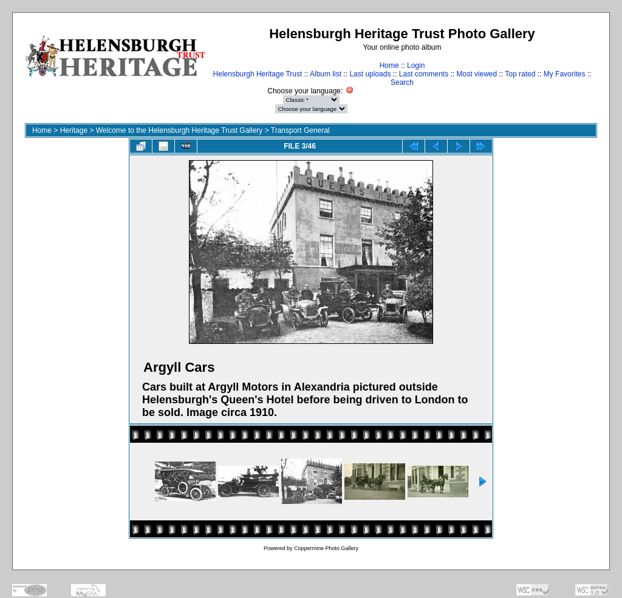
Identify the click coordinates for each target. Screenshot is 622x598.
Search (402, 82)
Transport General (300, 130)
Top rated (520, 74)
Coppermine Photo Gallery (326, 548)
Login (416, 65)
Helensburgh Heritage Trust (257, 74)
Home (389, 65)
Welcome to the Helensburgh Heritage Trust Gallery (179, 130)
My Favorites (565, 74)
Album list (325, 74)
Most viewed (477, 74)
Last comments (423, 74)
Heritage (73, 130)
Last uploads (370, 74)
